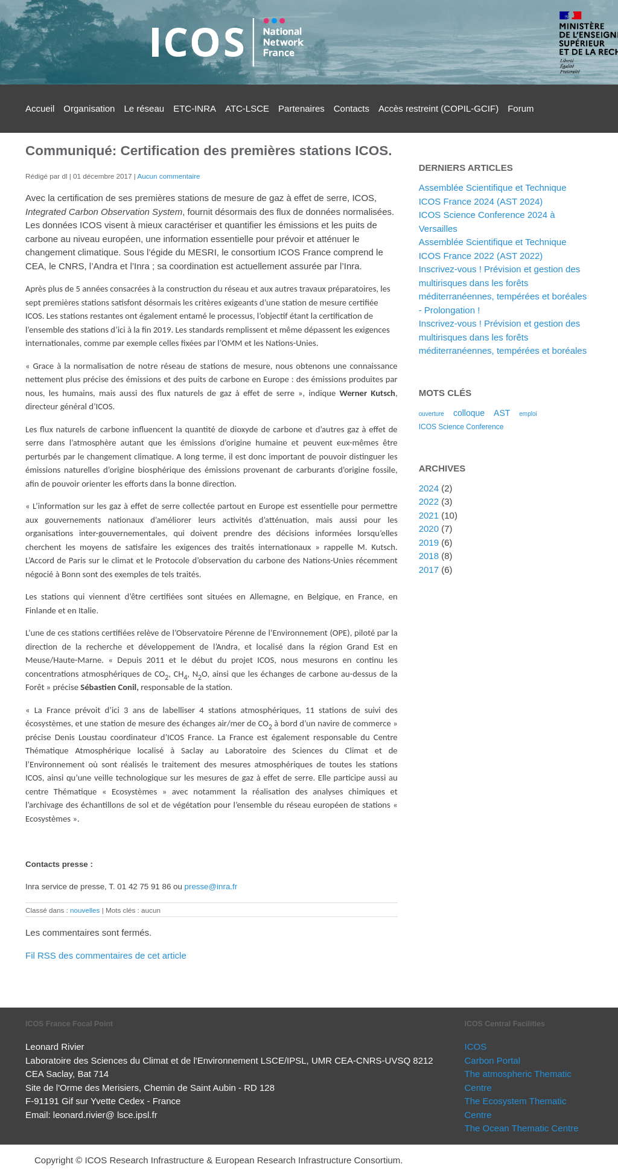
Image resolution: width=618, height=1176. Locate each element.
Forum (521, 108)
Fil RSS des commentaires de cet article (105, 955)
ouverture (431, 414)
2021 (429, 515)
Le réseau (144, 108)
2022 (429, 501)
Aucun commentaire (168, 176)
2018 (429, 556)
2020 (429, 528)
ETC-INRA (194, 108)
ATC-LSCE (247, 108)
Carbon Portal (493, 1060)
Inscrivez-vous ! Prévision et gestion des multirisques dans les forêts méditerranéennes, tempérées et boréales (503, 337)
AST (502, 413)
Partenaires (301, 108)
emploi (528, 414)
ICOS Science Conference (461, 427)
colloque (469, 413)
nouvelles (85, 910)
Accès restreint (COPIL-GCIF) (438, 108)
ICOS (476, 1046)
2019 (429, 542)
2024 (429, 488)
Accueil (39, 108)
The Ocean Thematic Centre (522, 1128)
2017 (429, 569)
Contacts (351, 108)
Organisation (89, 108)
